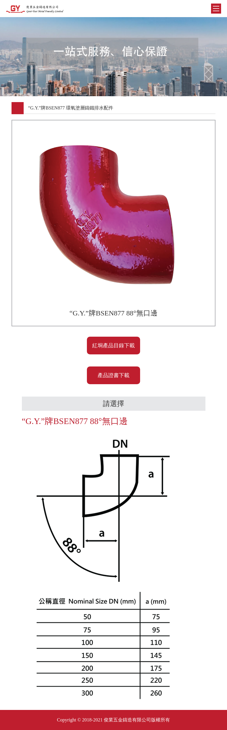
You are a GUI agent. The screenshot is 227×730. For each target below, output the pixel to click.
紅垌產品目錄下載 (113, 345)
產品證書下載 (113, 375)
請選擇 (113, 403)
